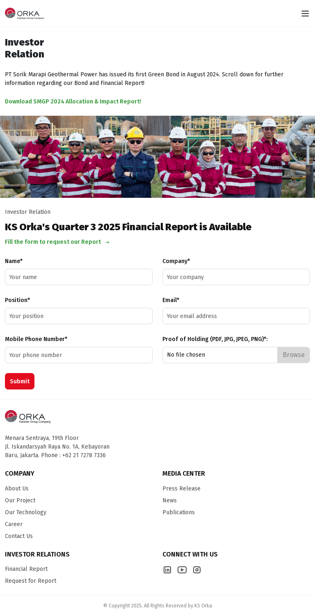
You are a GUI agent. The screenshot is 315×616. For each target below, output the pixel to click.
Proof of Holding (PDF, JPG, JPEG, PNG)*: (214, 339)
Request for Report (30, 580)
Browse (294, 355)
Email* (170, 300)
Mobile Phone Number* (36, 339)
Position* (17, 300)
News (169, 500)
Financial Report (26, 569)
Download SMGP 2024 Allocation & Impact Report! (73, 101)
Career (14, 524)
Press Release (181, 488)
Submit (20, 381)
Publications (178, 512)
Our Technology (25, 512)
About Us (17, 488)
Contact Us (19, 536)
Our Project (20, 500)
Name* (14, 261)
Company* (176, 261)
